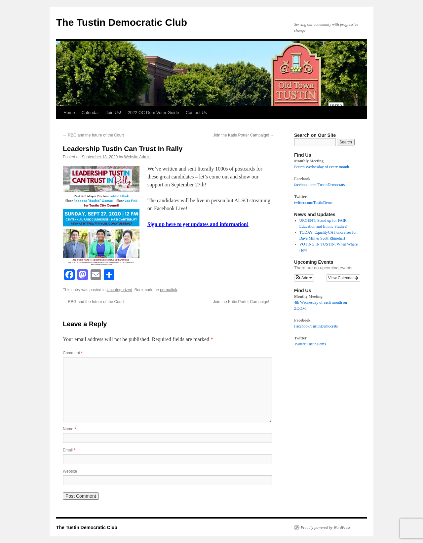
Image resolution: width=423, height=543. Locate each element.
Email (69, 450)
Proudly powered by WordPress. (326, 527)
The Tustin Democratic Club (121, 22)
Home (69, 112)
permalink (168, 290)
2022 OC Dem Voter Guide (153, 112)
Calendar (90, 112)
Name (69, 429)
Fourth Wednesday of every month (321, 167)
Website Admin (137, 157)
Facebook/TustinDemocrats (316, 326)
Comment (73, 353)
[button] (304, 278)
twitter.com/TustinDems (313, 202)
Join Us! (113, 112)
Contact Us (196, 112)
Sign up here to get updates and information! (198, 224)
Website (70, 471)
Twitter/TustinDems (310, 344)
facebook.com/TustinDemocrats (319, 184)
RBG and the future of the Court (93, 135)
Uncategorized (119, 290)
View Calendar (343, 278)
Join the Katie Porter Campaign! (243, 135)
